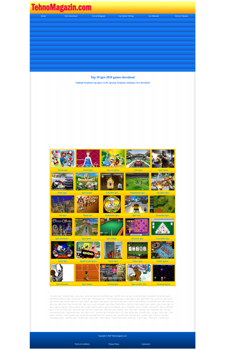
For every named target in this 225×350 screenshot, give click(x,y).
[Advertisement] (112, 45)
